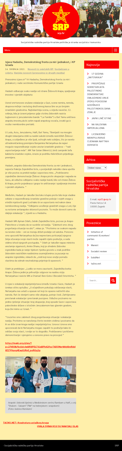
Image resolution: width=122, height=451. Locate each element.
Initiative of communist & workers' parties (98, 235)
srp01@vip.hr (104, 199)
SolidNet (95, 257)
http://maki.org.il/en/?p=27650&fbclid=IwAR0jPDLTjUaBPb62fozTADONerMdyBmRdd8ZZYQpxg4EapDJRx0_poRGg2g (40, 346)
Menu (7, 50)
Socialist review (99, 251)
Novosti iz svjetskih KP (40, 69)
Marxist (94, 245)
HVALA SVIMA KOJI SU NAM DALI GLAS (57, 426)
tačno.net (96, 263)
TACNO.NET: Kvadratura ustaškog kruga (26, 422)
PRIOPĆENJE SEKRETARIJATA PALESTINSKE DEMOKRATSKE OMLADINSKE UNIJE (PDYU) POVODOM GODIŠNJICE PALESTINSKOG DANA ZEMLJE (98, 98)
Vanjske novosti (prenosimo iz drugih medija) (39, 72)
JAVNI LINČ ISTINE (101, 118)
